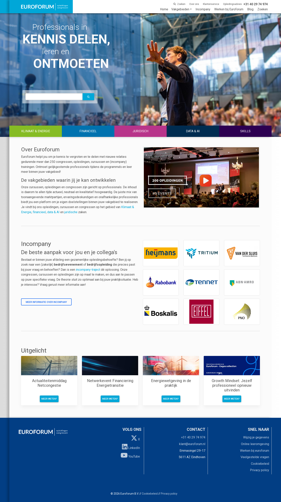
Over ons (194, 4)
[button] (88, 96)
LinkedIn (131, 446)
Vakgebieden (180, 9)
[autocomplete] (54, 96)
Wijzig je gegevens (256, 437)
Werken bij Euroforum (228, 9)
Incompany (203, 9)
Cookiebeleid (260, 464)
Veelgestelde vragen (255, 457)
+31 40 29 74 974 (193, 437)
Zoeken (262, 9)
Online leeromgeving (255, 444)
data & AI (53, 212)
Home (164, 9)
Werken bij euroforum (254, 450)
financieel (39, 212)
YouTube (130, 455)
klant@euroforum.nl (192, 444)
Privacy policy (259, 470)
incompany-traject (88, 269)
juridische (70, 212)
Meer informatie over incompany (46, 302)
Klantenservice (211, 4)
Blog (250, 9)
